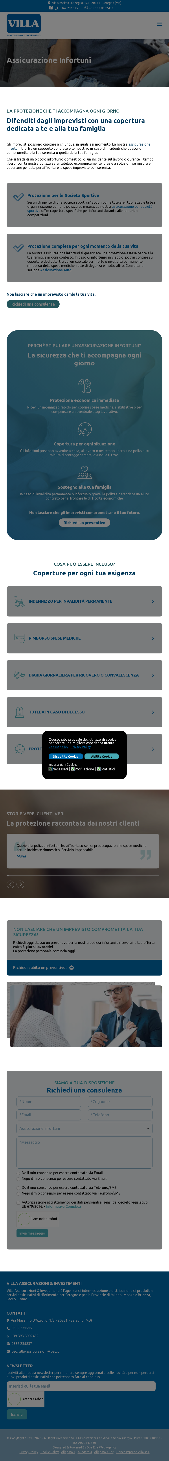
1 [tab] (8, 875)
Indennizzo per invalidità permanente (70, 601)
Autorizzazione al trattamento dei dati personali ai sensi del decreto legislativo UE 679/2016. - (85, 1204)
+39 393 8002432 (101, 8)
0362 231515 (69, 8)
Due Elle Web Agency (101, 1447)
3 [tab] (12, 875)
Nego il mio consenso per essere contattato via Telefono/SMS (71, 1193)
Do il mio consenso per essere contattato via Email (62, 1173)
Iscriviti (17, 1414)
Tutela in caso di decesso (57, 712)
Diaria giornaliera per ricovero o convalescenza (84, 675)
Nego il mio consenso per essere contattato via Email (64, 1178)
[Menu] (159, 25)
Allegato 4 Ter (104, 1452)
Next (23, 884)
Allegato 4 (85, 1452)
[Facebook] (51, 8)
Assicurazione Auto (56, 270)
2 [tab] (10, 875)
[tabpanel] (86, 851)
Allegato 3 (68, 1452)
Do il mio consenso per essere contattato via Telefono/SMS (69, 1187)
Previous (13, 884)
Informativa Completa (63, 1206)
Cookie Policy (49, 1452)
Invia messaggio (32, 1233)
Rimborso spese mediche (55, 638)
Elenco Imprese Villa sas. (133, 1452)
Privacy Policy (29, 1452)
